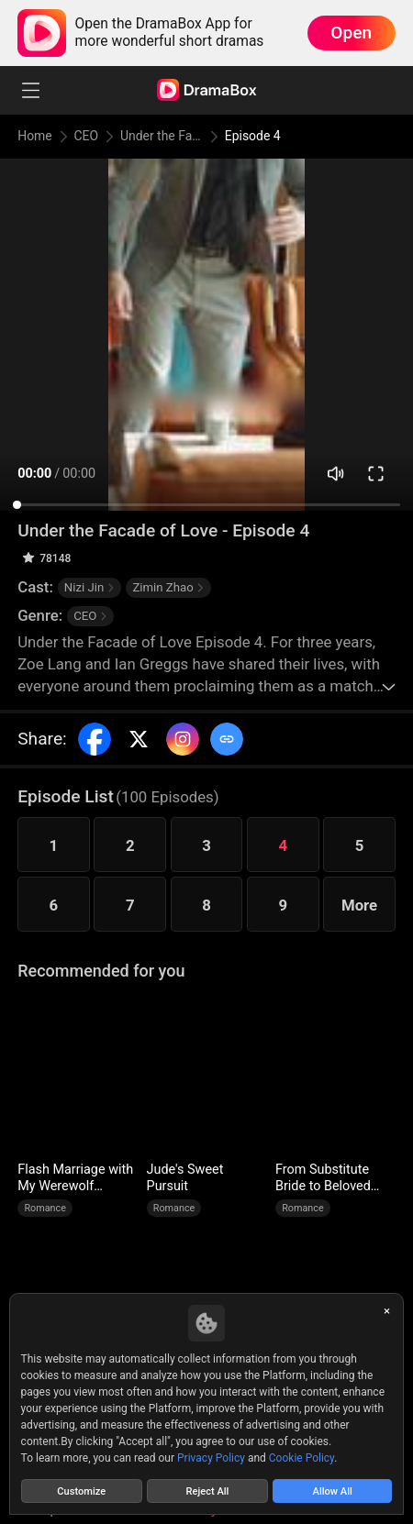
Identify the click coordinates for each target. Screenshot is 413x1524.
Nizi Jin (89, 587)
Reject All (207, 1490)
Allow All (332, 1490)
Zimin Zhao (168, 587)
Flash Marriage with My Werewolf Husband (75, 1178)
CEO (87, 136)
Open (351, 32)
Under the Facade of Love (163, 136)
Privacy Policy (211, 1456)
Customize (81, 1490)
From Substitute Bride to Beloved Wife (323, 1178)
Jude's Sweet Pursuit (185, 1178)
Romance (45, 1208)
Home (35, 136)
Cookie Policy (301, 1456)
